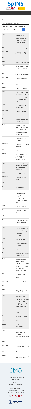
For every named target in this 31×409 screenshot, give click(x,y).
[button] (29, 13)
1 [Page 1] (23, 29)
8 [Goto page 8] (27, 29)
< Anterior (6, 29)
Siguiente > (15, 29)
